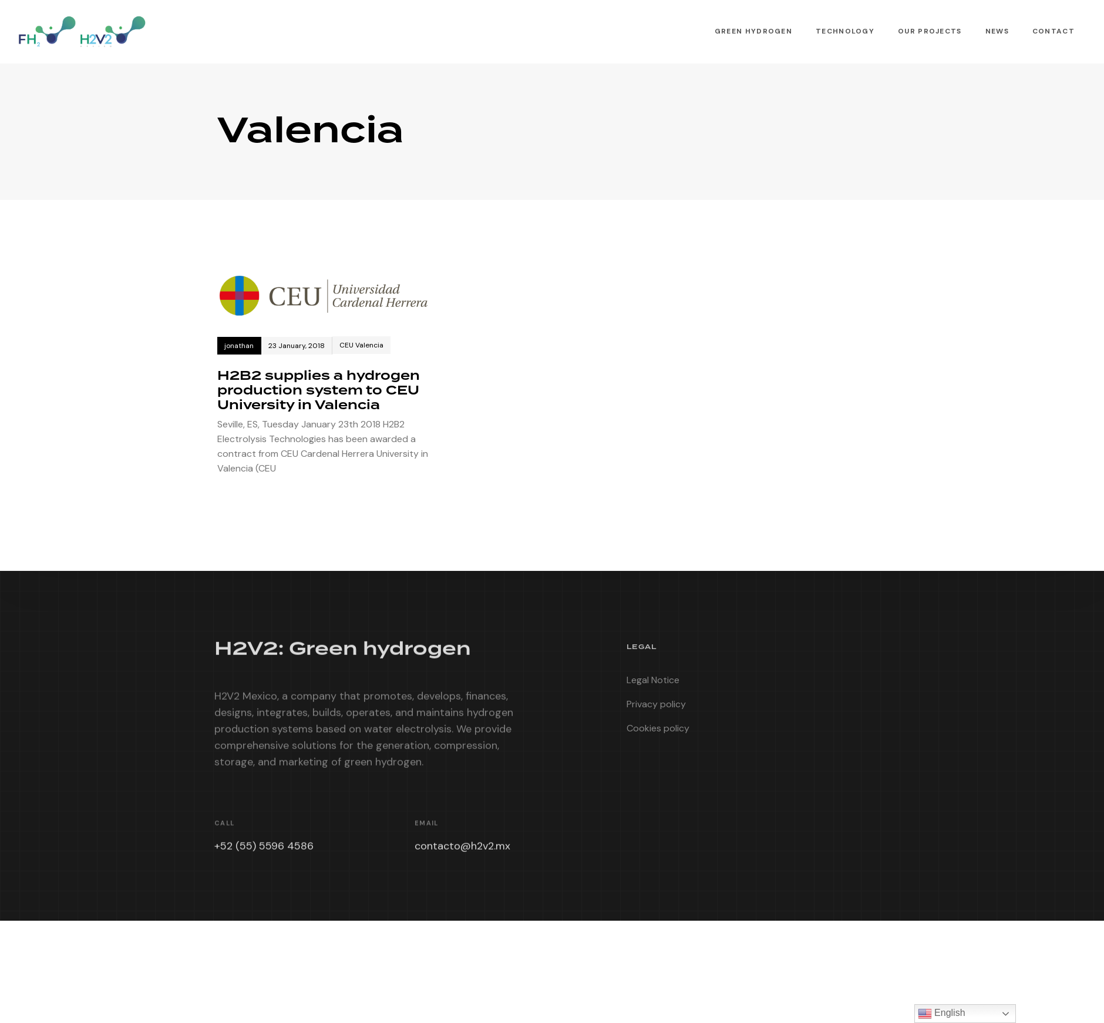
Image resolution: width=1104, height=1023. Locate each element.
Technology (845, 31)
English (941, 1014)
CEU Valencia (361, 345)
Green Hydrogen (753, 31)
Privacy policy (656, 708)
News (997, 31)
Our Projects (930, 31)
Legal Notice (653, 684)
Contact (1053, 31)
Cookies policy (658, 732)
